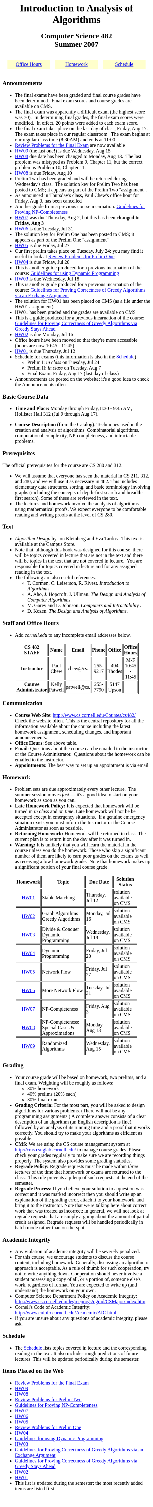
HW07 (21, 217)
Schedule (124, 64)
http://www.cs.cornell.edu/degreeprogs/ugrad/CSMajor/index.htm (80, 1301)
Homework (76, 64)
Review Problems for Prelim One (81, 256)
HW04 (21, 262)
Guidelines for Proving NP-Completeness (56, 1405)
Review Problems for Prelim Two (48, 1399)
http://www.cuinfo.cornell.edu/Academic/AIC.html (65, 1312)
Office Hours (29, 64)
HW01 (21, 351)
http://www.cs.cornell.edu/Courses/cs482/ (94, 715)
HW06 (21, 228)
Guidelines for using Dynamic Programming (74, 273)
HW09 (21, 150)
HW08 (21, 156)
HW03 (21, 278)
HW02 (21, 334)
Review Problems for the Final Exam (52, 145)
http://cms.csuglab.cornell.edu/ (45, 1149)
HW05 (21, 245)
